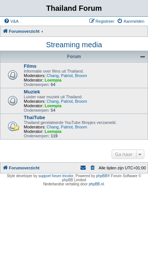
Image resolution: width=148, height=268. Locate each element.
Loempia (53, 80)
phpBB (101, 176)
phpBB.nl (96, 184)
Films (30, 66)
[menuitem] (11, 21)
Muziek (32, 92)
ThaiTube (34, 117)
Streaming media (74, 45)
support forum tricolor (55, 176)
